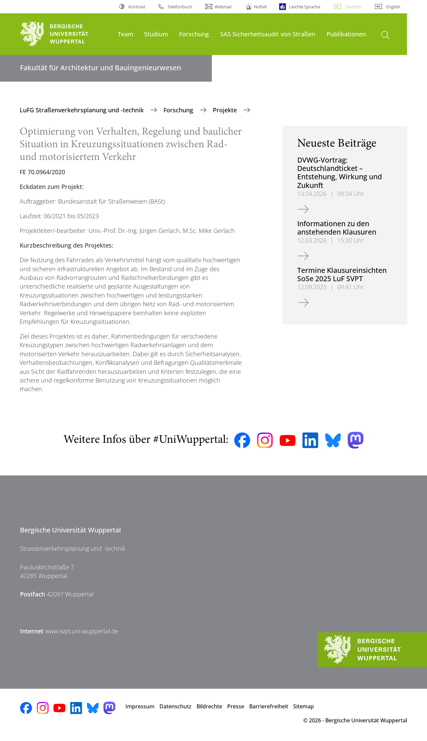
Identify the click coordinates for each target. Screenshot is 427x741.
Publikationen (346, 34)
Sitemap (303, 706)
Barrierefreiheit (268, 706)
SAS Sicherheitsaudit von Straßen (267, 34)
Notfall (260, 7)
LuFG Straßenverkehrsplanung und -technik (82, 110)
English (393, 7)
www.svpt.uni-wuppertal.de (81, 631)
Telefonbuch (179, 7)
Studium (156, 34)
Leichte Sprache (304, 7)
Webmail (223, 7)
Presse (235, 706)
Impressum (139, 706)
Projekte (226, 110)
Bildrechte (209, 706)
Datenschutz (175, 706)
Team (125, 34)
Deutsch (353, 7)
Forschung (194, 34)
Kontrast (136, 7)
